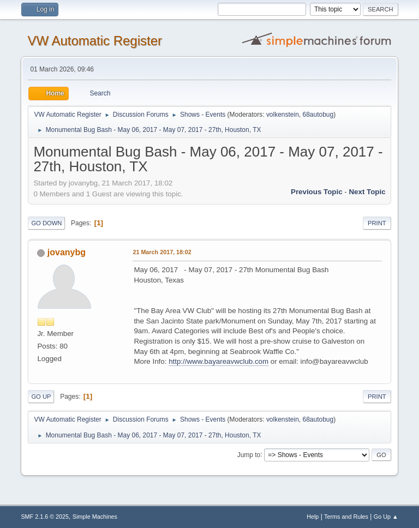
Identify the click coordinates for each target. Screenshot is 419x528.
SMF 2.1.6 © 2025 (45, 516)
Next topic (367, 192)
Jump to (249, 454)
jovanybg (66, 252)
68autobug (318, 114)
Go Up (41, 396)
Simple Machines (95, 516)
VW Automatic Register (94, 40)
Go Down (46, 223)
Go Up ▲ (386, 516)
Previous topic (317, 192)
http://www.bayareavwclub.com (218, 361)
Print (377, 223)
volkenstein (282, 114)
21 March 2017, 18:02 (162, 252)
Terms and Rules (346, 516)
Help (313, 516)
